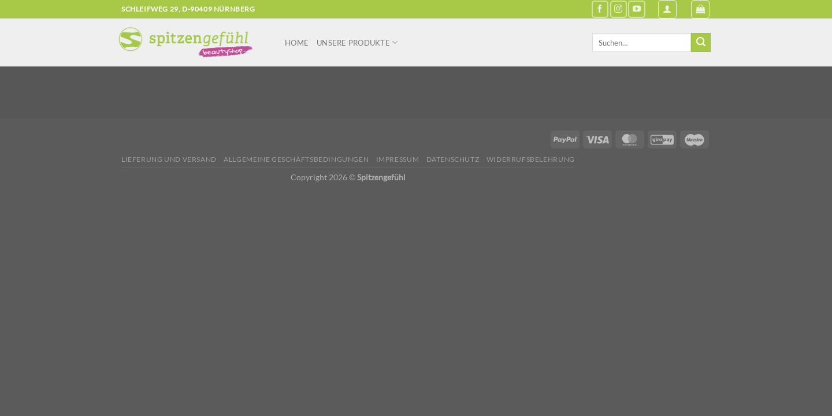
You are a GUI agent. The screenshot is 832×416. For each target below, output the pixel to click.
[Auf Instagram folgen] (618, 9)
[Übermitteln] (701, 43)
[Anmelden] (667, 9)
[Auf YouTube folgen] (636, 9)
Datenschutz (453, 159)
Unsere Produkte (357, 42)
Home (297, 42)
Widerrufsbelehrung (530, 159)
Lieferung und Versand (169, 159)
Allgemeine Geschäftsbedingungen (296, 159)
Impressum (397, 159)
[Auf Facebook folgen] (600, 9)
